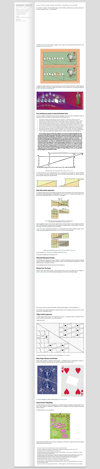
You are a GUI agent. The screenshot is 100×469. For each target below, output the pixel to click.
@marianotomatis (21, 21)
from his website (66, 355)
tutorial (47, 410)
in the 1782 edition (48, 252)
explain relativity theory (41, 272)
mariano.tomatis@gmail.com (24, 17)
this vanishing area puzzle (46, 46)
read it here (70, 170)
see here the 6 (65, 221)
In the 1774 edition (40, 228)
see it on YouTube (62, 399)
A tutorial (38, 399)
